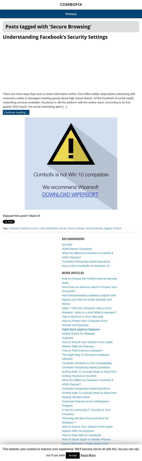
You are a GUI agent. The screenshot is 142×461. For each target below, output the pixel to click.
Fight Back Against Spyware (81, 329)
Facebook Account (29, 228)
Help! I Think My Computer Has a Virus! (87, 308)
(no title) (67, 244)
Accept (73, 455)
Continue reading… (16, 112)
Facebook (14, 228)
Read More (88, 455)
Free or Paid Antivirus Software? (82, 350)
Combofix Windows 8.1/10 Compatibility (87, 363)
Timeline (117, 228)
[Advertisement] (71, 65)
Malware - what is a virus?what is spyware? (89, 312)
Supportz (67, 337)
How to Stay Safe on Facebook (81, 435)
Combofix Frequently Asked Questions (86, 261)
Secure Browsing (93, 228)
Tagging (108, 228)
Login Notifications (49, 228)
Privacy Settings (76, 228)
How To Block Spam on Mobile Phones (86, 439)
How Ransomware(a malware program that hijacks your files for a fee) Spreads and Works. (89, 299)
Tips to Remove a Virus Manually (82, 316)
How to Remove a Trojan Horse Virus (85, 443)
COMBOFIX (71, 4)
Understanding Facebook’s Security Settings (55, 37)
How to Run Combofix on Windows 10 (86, 265)
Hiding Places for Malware (78, 333)
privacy (63, 228)
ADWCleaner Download (77, 248)
